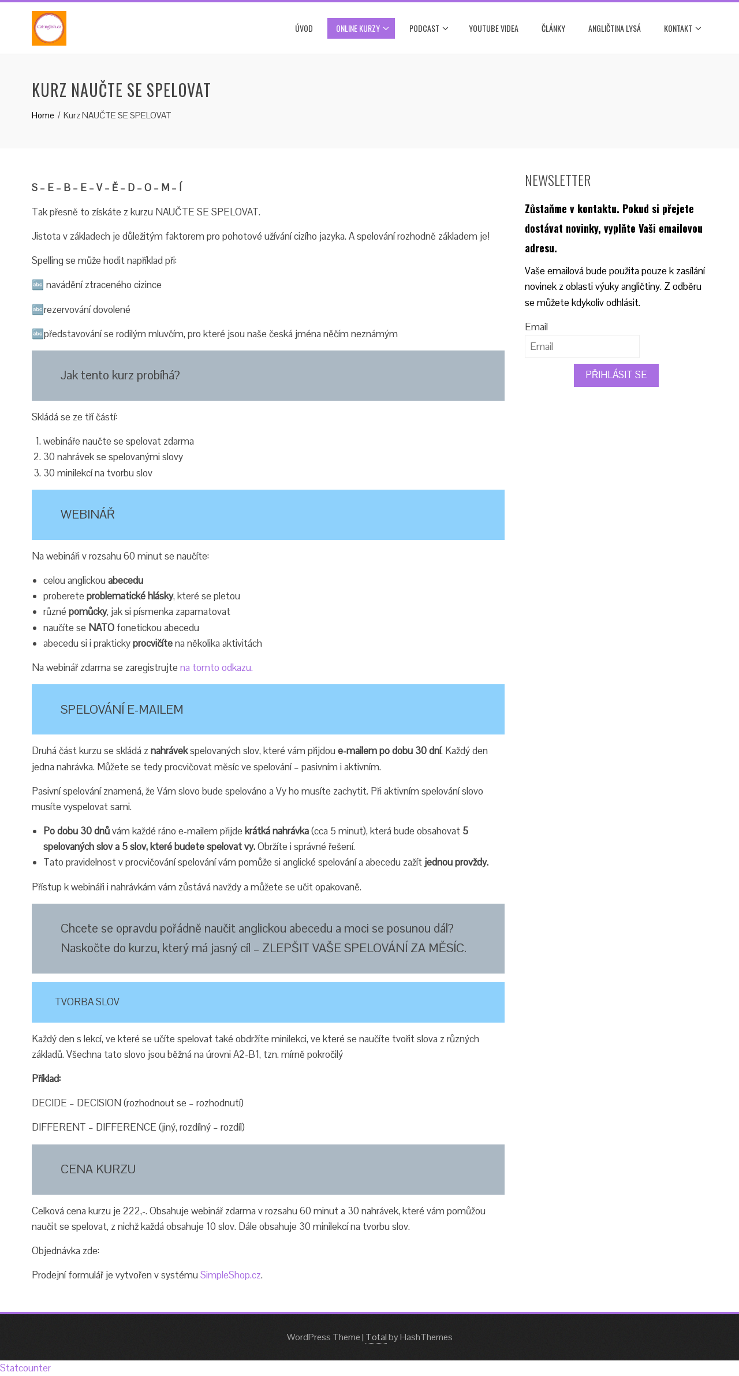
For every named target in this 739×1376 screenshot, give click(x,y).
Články (553, 28)
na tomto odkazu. (216, 667)
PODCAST (429, 28)
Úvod (304, 28)
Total (376, 1337)
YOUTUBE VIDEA (493, 28)
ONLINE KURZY (362, 28)
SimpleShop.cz (230, 1275)
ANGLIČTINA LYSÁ (614, 28)
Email (536, 326)
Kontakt (682, 28)
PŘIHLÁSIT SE (616, 374)
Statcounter (25, 1368)
